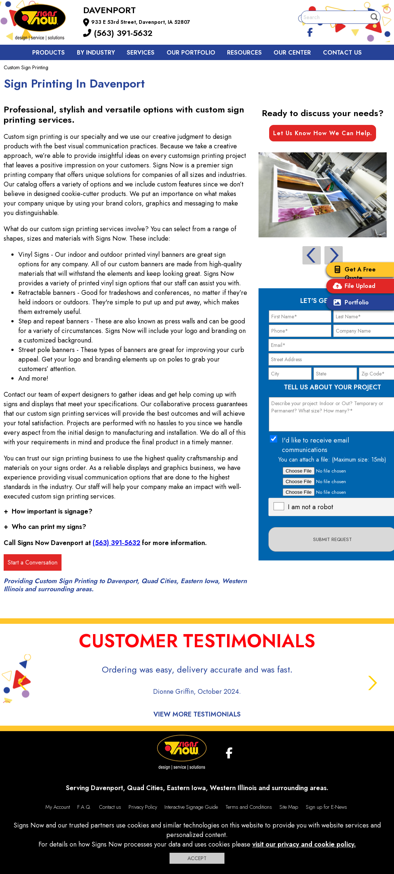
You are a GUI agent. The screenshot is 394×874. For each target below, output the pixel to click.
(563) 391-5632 (118, 33)
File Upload (352, 287)
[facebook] (310, 31)
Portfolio (349, 303)
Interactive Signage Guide (191, 807)
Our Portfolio (191, 52)
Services (141, 52)
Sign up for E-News (326, 807)
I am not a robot (310, 507)
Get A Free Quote (353, 273)
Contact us (342, 52)
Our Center (292, 52)
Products (48, 52)
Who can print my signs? (45, 527)
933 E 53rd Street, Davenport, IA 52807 (140, 22)
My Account (57, 807)
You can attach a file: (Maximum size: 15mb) (332, 459)
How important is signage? (48, 511)
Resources (244, 52)
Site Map (288, 807)
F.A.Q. (84, 807)
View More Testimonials (197, 714)
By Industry (96, 52)
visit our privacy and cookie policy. (304, 844)
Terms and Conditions (249, 807)
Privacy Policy (143, 807)
